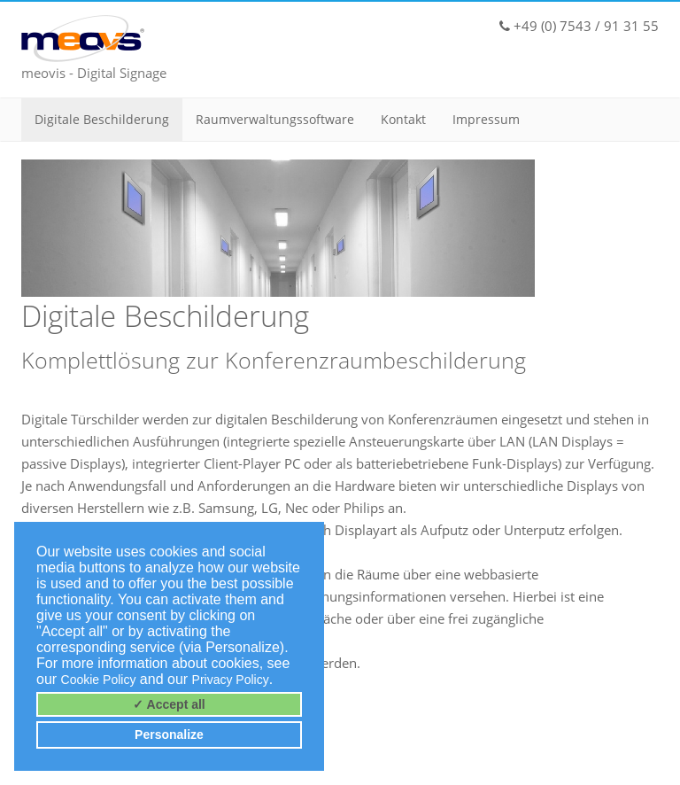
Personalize (169, 734)
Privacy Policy (230, 679)
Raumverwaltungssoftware (275, 119)
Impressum (486, 119)
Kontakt (403, 119)
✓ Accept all (169, 704)
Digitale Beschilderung (102, 119)
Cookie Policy (98, 679)
